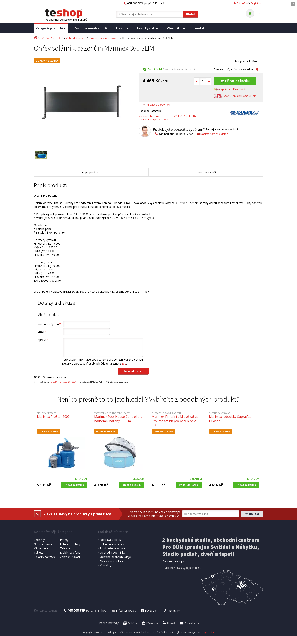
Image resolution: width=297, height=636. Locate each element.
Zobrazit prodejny (173, 561)
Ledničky (39, 540)
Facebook (148, 610)
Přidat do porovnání (156, 104)
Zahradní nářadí (70, 557)
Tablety (38, 552)
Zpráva (43, 340)
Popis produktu (91, 172)
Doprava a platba (111, 540)
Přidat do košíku (235, 81)
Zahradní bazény (76, 38)
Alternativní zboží (206, 172)
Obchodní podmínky (112, 552)
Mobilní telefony (70, 552)
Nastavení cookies (111, 561)
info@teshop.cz (124, 610)
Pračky (64, 540)
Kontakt (200, 28)
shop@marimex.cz (59, 382)
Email (42, 331)
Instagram (172, 610)
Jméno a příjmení (49, 324)
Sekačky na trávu (44, 557)
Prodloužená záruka (112, 548)
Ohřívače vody (43, 544)
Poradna (122, 28)
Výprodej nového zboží (91, 28)
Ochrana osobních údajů (115, 557)
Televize (65, 548)
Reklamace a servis (112, 544)
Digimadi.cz (209, 632)
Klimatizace (41, 548)
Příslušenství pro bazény (104, 38)
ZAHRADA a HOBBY (52, 38)
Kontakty (105, 565)
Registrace (257, 3)
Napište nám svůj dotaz (212, 134)
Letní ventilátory (70, 544)
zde (124, 363)
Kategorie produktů (51, 28)
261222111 (73, 382)
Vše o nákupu (176, 28)
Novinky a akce (147, 28)
